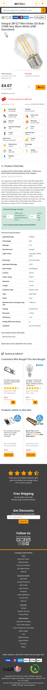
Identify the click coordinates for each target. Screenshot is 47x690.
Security (23, 605)
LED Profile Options (23, 625)
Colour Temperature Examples (23, 628)
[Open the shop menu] (4, 3)
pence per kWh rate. (39, 216)
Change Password (23, 582)
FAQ (23, 634)
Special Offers (23, 640)
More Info (8, 455)
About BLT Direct (23, 559)
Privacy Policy (23, 614)
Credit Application (23, 595)
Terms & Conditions (23, 565)
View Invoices (23, 588)
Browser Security (23, 611)
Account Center (23, 576)
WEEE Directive (23, 637)
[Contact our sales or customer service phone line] (36, 3)
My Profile (23, 579)
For (4, 216)
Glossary (23, 644)
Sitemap (23, 572)
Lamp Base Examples (23, 621)
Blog (23, 556)
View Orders (23, 585)
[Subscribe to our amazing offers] (23, 517)
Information (23, 618)
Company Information (23, 553)
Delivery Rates (23, 562)
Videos (23, 647)
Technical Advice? (12, 353)
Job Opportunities (23, 568)
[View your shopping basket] (42, 3)
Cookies (23, 608)
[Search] (43, 10)
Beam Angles (23, 631)
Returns (23, 601)
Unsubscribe (23, 598)
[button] (44, 384)
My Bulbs (23, 591)
